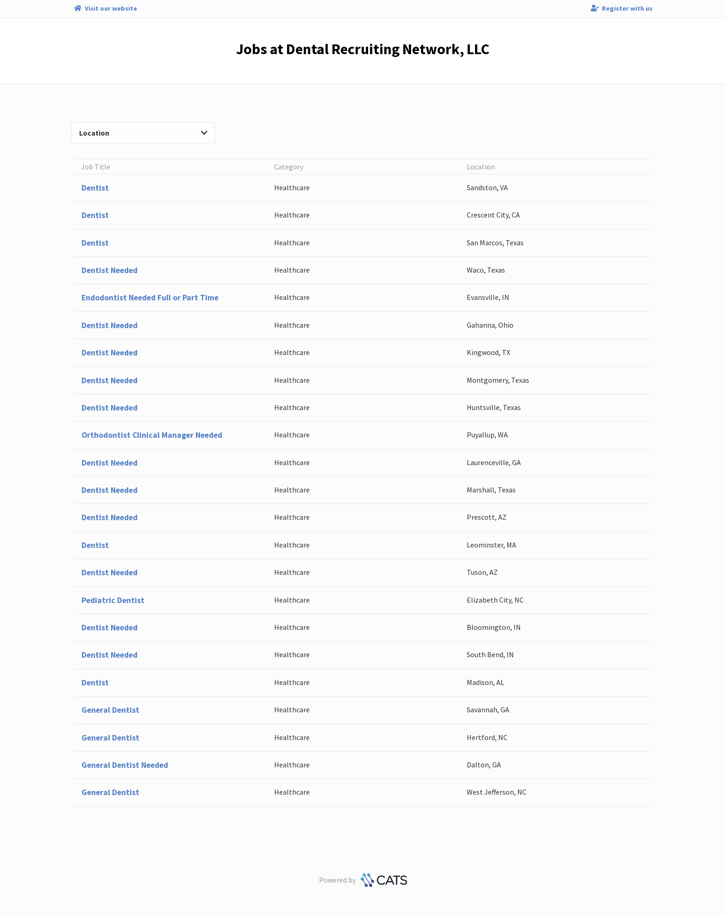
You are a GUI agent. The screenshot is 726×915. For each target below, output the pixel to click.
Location (143, 132)
